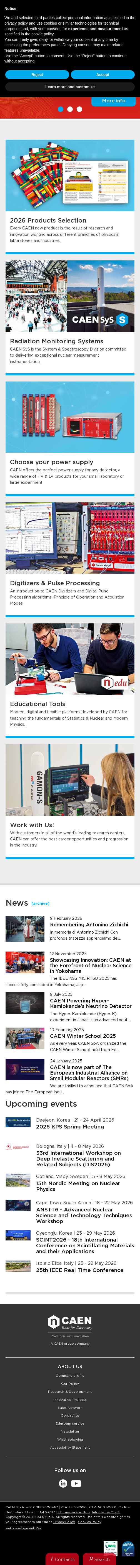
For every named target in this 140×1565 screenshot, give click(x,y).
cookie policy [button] (42, 34)
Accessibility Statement (70, 1447)
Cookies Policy (89, 1522)
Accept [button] (102, 74)
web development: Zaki (24, 1528)
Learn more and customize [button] (69, 87)
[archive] (40, 904)
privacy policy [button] (16, 23)
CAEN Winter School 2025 (83, 1036)
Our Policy (70, 1383)
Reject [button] (37, 74)
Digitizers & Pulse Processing (55, 583)
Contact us (70, 1415)
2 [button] (70, 109)
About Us (70, 1367)
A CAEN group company (70, 1343)
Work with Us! (32, 825)
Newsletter (70, 1431)
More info (114, 100)
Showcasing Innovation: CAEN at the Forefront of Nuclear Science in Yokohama (91, 966)
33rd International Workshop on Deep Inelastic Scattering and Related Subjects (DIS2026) (78, 1159)
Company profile (70, 1375)
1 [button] (60, 109)
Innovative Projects (70, 1399)
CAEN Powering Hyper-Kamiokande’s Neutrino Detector (91, 1004)
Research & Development (70, 1391)
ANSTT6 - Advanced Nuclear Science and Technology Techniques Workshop (84, 1215)
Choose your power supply (51, 462)
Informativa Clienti (106, 1512)
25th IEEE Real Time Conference (80, 1270)
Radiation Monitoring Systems (56, 341)
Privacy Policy (64, 1522)
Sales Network (70, 1407)
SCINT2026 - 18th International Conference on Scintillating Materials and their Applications (85, 1245)
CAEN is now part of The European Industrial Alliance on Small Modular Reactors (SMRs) (89, 1073)
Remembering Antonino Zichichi (89, 925)
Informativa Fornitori (74, 1512)
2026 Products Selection (48, 221)
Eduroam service (70, 1423)
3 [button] (79, 109)
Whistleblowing (70, 1439)
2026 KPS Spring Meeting (70, 1127)
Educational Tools (37, 704)
